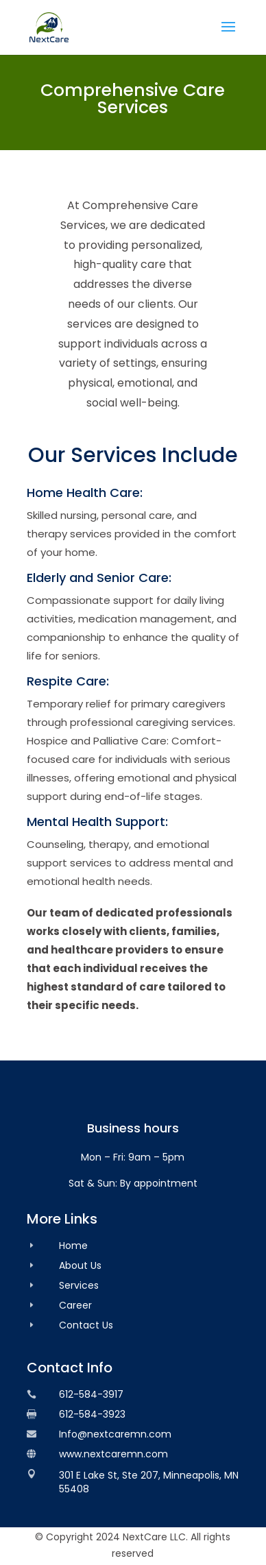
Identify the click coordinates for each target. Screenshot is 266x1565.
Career (75, 1305)
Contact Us (86, 1325)
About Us (80, 1265)
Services (79, 1285)
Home (73, 1245)
